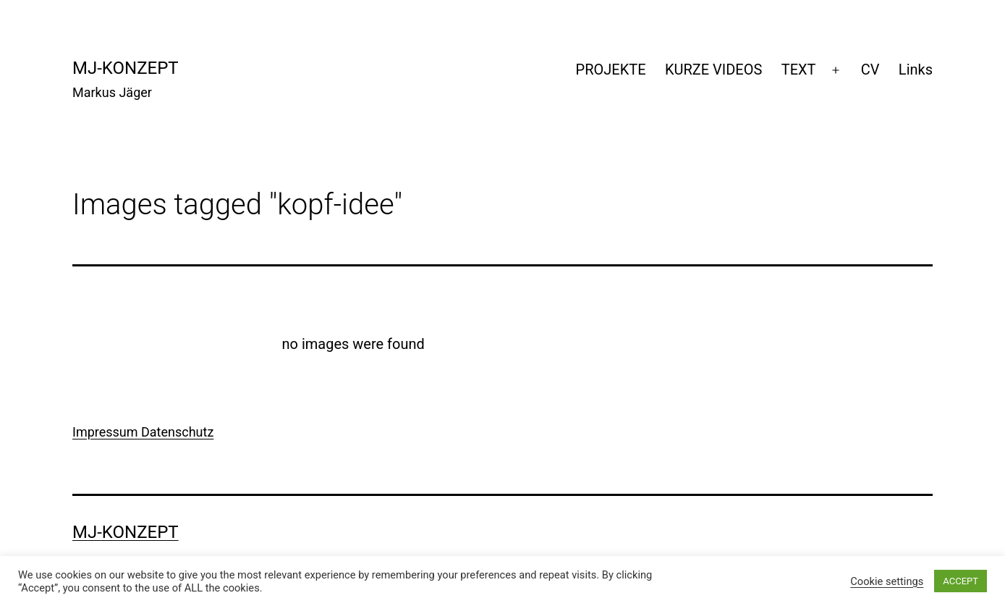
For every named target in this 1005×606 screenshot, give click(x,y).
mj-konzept (125, 68)
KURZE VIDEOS (713, 69)
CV (870, 69)
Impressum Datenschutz (142, 431)
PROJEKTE (611, 69)
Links (916, 69)
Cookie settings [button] (886, 581)
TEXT (798, 69)
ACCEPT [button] (960, 581)
